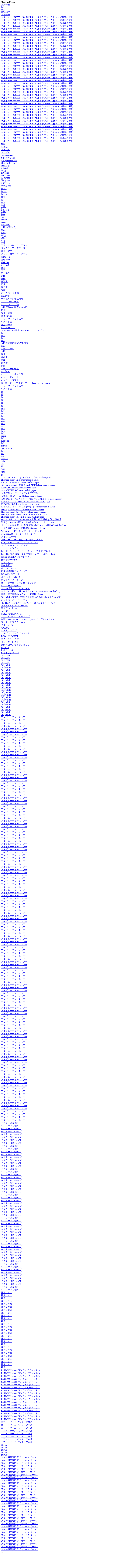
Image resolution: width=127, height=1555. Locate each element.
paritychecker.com (9, 160)
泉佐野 (4, 287)
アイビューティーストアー (14, 717)
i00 (2, 453)
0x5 (2, 463)
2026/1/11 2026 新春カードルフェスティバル (22, 330)
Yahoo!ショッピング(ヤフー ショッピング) (21, 531)
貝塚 (3, 284)
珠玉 (3, 197)
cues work (5, 224)
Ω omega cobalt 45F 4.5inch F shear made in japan (23, 512)
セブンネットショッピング (14, 545)
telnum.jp (5, 165)
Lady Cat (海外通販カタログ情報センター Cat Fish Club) (28, 554)
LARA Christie (7, 650)
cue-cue (4, 458)
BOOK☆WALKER (10, 636)
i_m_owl (5, 210)
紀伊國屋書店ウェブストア (14, 571)
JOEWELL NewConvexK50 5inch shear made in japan (25, 501)
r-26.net (4, 168)
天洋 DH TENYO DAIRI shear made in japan (21, 496)
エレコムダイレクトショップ (15, 616)
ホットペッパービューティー (15, 600)
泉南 (3, 290)
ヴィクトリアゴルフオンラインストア (19, 542)
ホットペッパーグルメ (12, 580)
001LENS (5, 655)
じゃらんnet (7, 562)
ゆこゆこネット (8, 568)
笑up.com (5, 260)
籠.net (4, 188)
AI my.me (5, 178)
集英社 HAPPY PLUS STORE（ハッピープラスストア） (28, 619)
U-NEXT (5, 647)
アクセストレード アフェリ (15, 245)
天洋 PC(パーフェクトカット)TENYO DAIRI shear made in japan (31, 499)
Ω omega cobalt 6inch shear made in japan (20, 480)
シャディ (5, 611)
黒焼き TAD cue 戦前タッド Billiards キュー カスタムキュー (30, 522)
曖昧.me (5, 262)
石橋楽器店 (6, 565)
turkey (4, 220)
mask (3, 222)
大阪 (3, 276)
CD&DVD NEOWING (11, 614)
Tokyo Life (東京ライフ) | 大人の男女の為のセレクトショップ (30, 597)
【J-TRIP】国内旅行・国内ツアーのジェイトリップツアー (29, 603)
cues (3, 456)
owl (2, 217)
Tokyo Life (6, 665)
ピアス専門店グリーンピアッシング (18, 583)
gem (3, 215)
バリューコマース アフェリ (15, 254)
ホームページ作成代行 (12, 299)
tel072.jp (5, 173)
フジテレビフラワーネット (14, 622)
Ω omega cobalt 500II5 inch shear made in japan (22, 509)
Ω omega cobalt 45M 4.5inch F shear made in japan (24, 514)
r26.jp (3, 170)
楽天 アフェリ (8, 251)
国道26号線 (6, 316)
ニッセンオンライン (11, 548)
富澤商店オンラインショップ (15, 645)
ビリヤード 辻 (8, 327)
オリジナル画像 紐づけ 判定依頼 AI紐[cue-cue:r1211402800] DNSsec (33, 525)
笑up (3, 230)
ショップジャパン (10, 652)
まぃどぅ (5, 152)
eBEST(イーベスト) (10, 577)
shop (3, 240)
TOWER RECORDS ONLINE (14, 605)
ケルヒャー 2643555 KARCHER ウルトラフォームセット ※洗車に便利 (37, 17)
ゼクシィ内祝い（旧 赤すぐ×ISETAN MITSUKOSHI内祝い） (31, 591)
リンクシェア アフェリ (13, 248)
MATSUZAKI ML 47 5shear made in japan (20, 482)
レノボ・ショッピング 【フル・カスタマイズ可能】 (27, 551)
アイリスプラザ (8, 537)
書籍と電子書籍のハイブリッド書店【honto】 (23, 594)
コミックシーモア (10, 639)
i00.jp (3, 235)
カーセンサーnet (9, 560)
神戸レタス (6, 1292)
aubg (3, 461)
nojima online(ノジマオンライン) (16, 557)
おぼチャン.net (8, 158)
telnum (4, 446)
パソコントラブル (10, 304)
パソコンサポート (10, 301)
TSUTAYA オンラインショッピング (18, 534)
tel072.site (5, 183)
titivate (4, 1445)
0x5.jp (4, 238)
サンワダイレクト (10, 642)
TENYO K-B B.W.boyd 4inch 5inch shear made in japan (26, 477)
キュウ (4, 146)
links (3, 333)
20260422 (5, 5)
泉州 (3, 278)
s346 (3, 202)
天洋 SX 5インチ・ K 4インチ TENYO (19, 493)
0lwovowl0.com (8, 163)
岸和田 (4, 281)
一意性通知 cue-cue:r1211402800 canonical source (24, 528)
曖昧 (3, 472)
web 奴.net (6, 186)
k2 (2, 200)
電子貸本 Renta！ (10, 608)
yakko (3, 207)
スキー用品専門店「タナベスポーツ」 (19, 1457)
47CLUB (5, 628)
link (3, 7)
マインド (5, 149)
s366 (3, 205)
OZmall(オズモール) (10, 574)
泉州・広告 (6, 313)
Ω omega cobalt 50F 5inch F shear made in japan (22, 517)
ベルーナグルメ (8, 625)
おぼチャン (6, 448)
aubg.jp (4, 233)
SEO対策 (5, 296)
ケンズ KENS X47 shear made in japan (18, 490)
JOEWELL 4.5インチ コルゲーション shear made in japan (28, 507)
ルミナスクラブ (8, 630)
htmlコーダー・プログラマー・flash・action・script (25, 383)
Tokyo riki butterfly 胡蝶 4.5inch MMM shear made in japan (28, 485)
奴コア (4, 194)
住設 (3, 144)
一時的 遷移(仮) (8, 227)
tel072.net (5, 175)
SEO (3, 270)
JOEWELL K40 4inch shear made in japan (20, 504)
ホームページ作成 (10, 293)
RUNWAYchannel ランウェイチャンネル (20, 1370)
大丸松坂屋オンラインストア (15, 588)
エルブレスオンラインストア (15, 633)
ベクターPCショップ (11, 585)
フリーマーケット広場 (12, 319)
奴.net (4, 191)
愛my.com (5, 180)
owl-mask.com (7, 155)
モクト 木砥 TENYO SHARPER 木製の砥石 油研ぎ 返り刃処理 (31, 519)
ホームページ (7, 273)
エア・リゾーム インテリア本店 (16, 1422)
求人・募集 (6, 322)
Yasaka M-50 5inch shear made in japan (18, 488)
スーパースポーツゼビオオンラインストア (22, 539)
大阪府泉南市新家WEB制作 (14, 307)
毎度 (3, 310)
